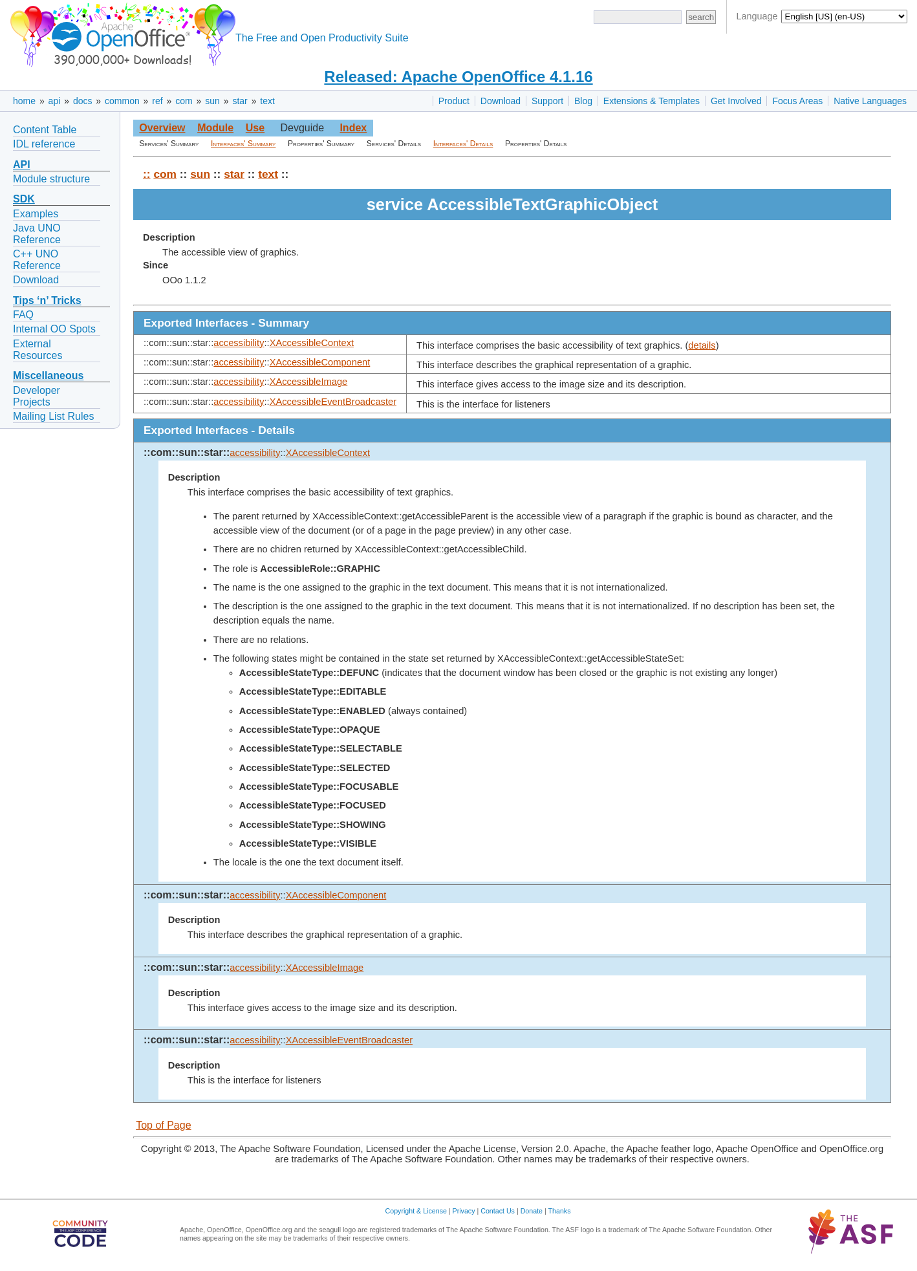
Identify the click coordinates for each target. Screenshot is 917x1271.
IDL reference (44, 143)
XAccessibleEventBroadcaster (333, 402)
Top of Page (163, 1125)
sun (212, 101)
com (183, 101)
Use (255, 127)
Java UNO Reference (37, 234)
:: (147, 174)
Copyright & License (416, 1211)
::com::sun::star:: (187, 452)
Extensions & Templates (651, 101)
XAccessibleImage (309, 381)
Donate (532, 1211)
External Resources (37, 349)
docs (82, 101)
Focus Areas (797, 101)
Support (547, 101)
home (24, 101)
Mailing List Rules (53, 416)
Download (500, 101)
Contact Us (497, 1211)
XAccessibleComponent (320, 362)
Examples (35, 213)
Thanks (559, 1211)
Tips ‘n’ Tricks (47, 300)
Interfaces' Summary (243, 143)
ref (157, 101)
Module (215, 127)
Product (453, 101)
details (701, 345)
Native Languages (870, 101)
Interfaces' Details (463, 143)
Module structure (51, 178)
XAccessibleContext (312, 343)
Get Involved (736, 101)
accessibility (238, 343)
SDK (24, 198)
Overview (162, 127)
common (122, 101)
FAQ (23, 314)
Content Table (44, 129)
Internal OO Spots (54, 328)
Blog (583, 101)
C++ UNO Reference (37, 259)
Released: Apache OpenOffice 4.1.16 (458, 76)
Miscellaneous (48, 375)
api (55, 101)
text (267, 101)
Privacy (464, 1211)
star (239, 101)
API (21, 164)
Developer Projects (36, 396)
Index (353, 127)
